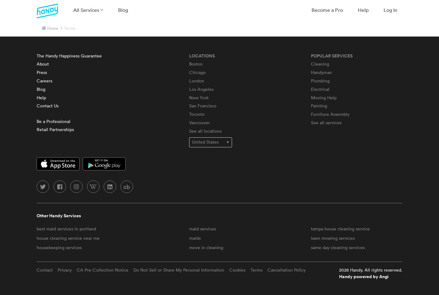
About (43, 64)
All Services (88, 10)
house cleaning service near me (68, 238)
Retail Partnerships (55, 129)
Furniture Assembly (330, 114)
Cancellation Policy (286, 270)
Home (52, 28)
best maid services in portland (66, 229)
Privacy (65, 270)
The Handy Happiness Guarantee (69, 56)
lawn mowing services (333, 238)
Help (363, 10)
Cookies (237, 270)
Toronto (196, 114)
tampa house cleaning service (340, 229)
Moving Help (324, 98)
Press (42, 72)
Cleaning (320, 64)
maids (195, 238)
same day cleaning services (338, 247)
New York (199, 98)
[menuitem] (88, 10)
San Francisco (202, 106)
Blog (123, 10)
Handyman (321, 72)
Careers (44, 81)
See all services (326, 122)
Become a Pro (327, 10)
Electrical (320, 89)
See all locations (205, 131)
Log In (390, 10)
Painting (319, 106)
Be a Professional (53, 121)
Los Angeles (201, 89)
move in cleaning (206, 247)
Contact (45, 270)
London (196, 81)
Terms (256, 270)
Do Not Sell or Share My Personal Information (178, 270)
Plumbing (320, 81)
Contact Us (48, 106)
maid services (202, 229)
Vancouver (199, 122)
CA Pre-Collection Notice (102, 270)
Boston (196, 64)
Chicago (197, 72)
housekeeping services (59, 247)
